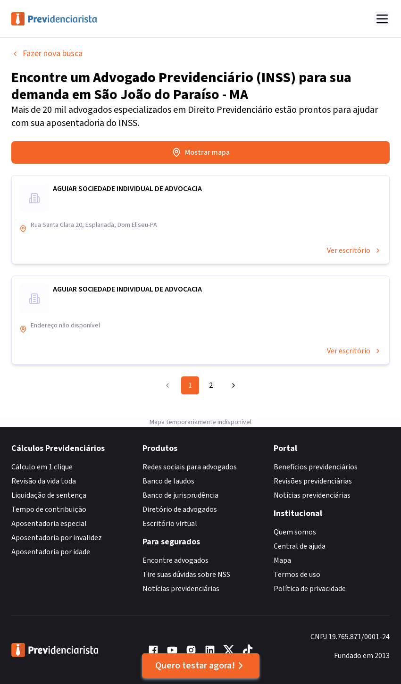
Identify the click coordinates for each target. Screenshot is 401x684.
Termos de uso (297, 574)
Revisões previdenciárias (313, 481)
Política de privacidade (310, 588)
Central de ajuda (300, 546)
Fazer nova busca (47, 53)
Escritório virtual (169, 523)
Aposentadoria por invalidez (56, 538)
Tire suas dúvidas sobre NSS (186, 574)
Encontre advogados (175, 560)
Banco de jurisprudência (180, 495)
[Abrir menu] (382, 18)
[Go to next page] (232, 385)
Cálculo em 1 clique (42, 467)
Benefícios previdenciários (316, 467)
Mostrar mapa (201, 152)
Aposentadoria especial (49, 523)
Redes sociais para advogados (189, 467)
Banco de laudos (168, 481)
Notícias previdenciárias (180, 588)
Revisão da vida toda (43, 481)
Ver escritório (354, 250)
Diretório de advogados (179, 509)
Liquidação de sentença (48, 495)
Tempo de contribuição (48, 509)
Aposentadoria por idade (50, 552)
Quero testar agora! (200, 665)
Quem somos (295, 532)
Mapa (282, 560)
